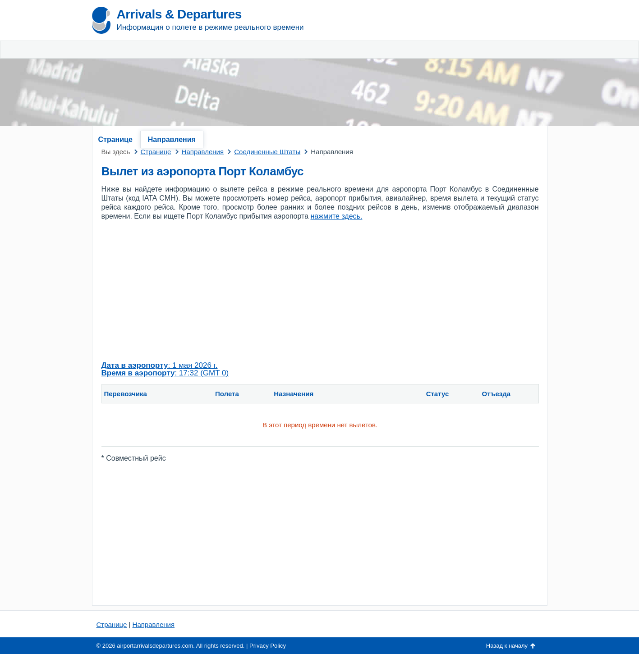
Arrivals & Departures (179, 14)
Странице (115, 139)
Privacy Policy (267, 645)
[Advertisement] (441, 68)
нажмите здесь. (337, 216)
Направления (172, 139)
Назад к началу (507, 645)
